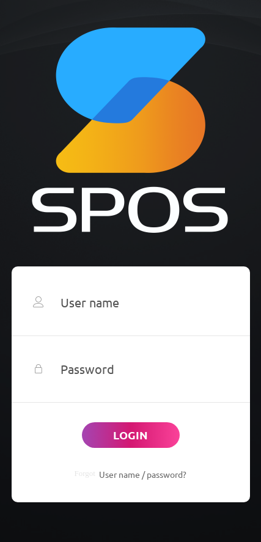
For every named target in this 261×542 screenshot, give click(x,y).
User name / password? (142, 474)
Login (130, 435)
